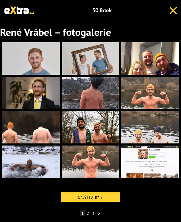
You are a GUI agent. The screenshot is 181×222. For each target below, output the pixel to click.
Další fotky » (90, 197)
